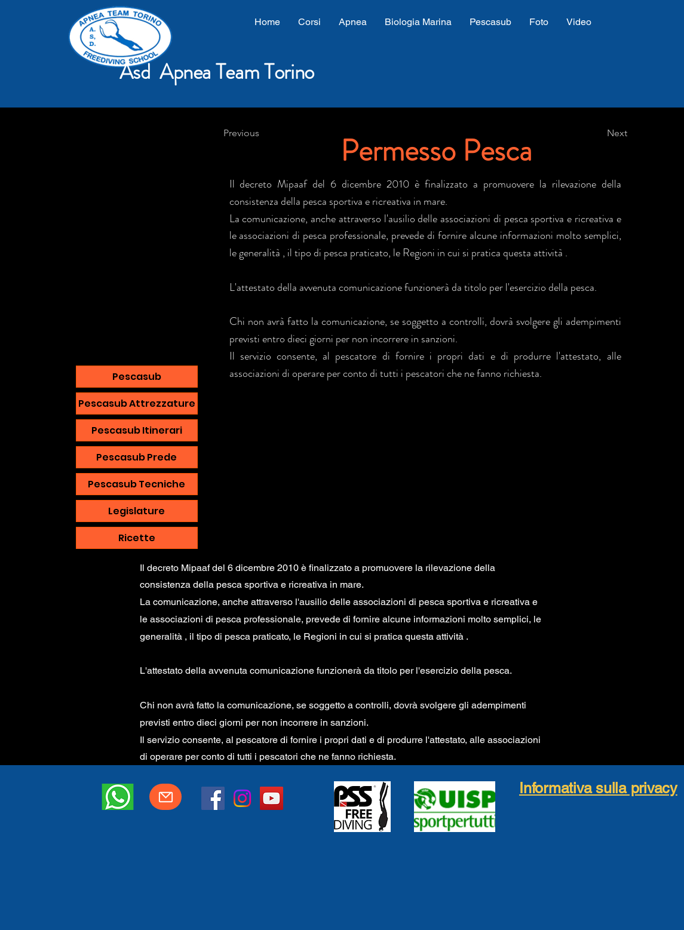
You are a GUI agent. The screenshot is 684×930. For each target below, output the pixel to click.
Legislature (136, 511)
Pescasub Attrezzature (136, 403)
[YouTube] (271, 798)
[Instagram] (242, 798)
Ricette (136, 538)
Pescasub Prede (136, 457)
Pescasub (136, 376)
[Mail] (165, 797)
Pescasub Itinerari (136, 430)
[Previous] (262, 133)
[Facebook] (213, 798)
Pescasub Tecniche (136, 484)
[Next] (597, 133)
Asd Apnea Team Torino (216, 72)
